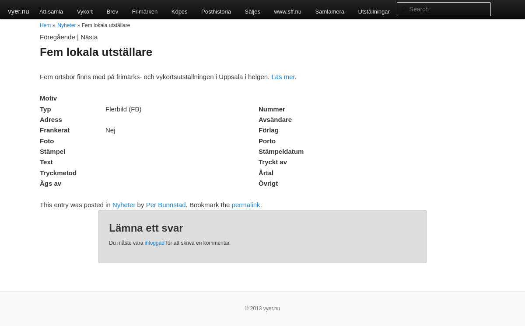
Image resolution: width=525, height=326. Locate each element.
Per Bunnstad (166, 204)
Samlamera (329, 11)
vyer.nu (18, 11)
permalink (246, 204)
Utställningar (374, 11)
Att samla (51, 11)
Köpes (180, 11)
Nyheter (66, 25)
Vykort (85, 11)
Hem (45, 25)
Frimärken (145, 11)
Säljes (252, 11)
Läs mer (282, 76)
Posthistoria (216, 11)
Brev (112, 11)
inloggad (154, 243)
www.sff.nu (287, 11)
